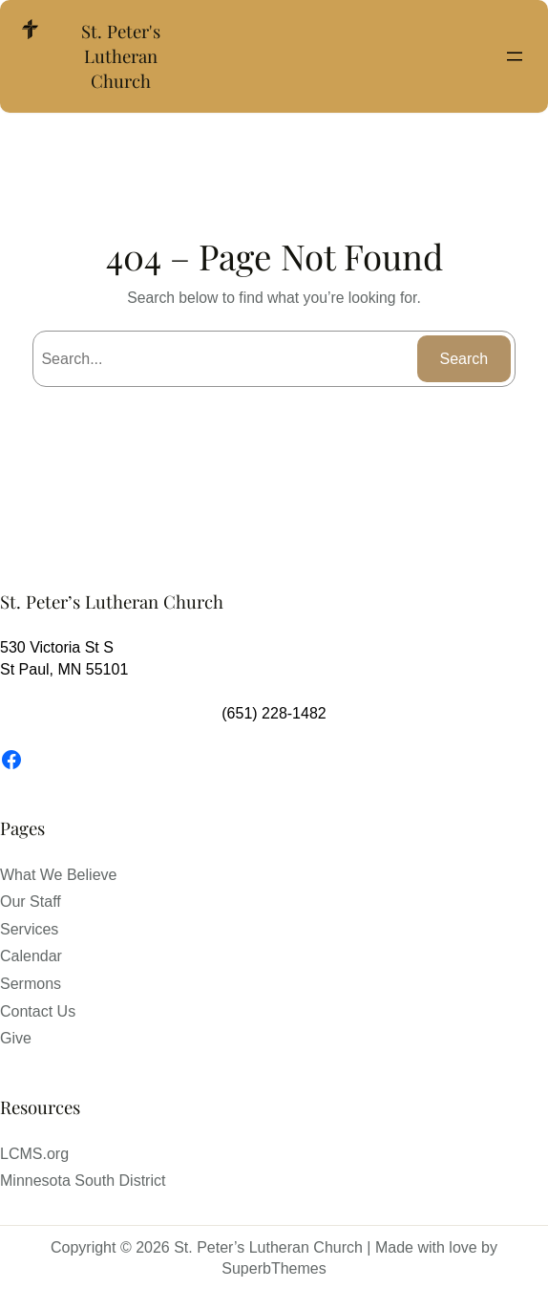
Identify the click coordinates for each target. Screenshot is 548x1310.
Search (464, 359)
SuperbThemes (273, 1268)
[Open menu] (514, 56)
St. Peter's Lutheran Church (120, 56)
